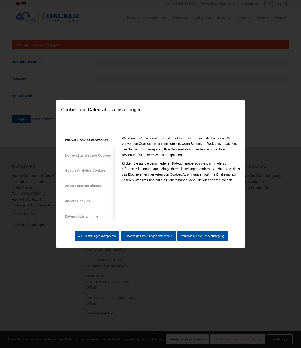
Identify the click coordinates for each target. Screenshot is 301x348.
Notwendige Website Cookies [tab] (88, 155)
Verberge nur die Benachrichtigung (202, 236)
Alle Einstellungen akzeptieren (97, 236)
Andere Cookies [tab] (77, 201)
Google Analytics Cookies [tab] (85, 170)
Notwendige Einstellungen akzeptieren (148, 236)
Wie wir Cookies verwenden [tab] (86, 140)
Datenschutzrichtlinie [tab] (81, 216)
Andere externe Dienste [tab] (83, 186)
